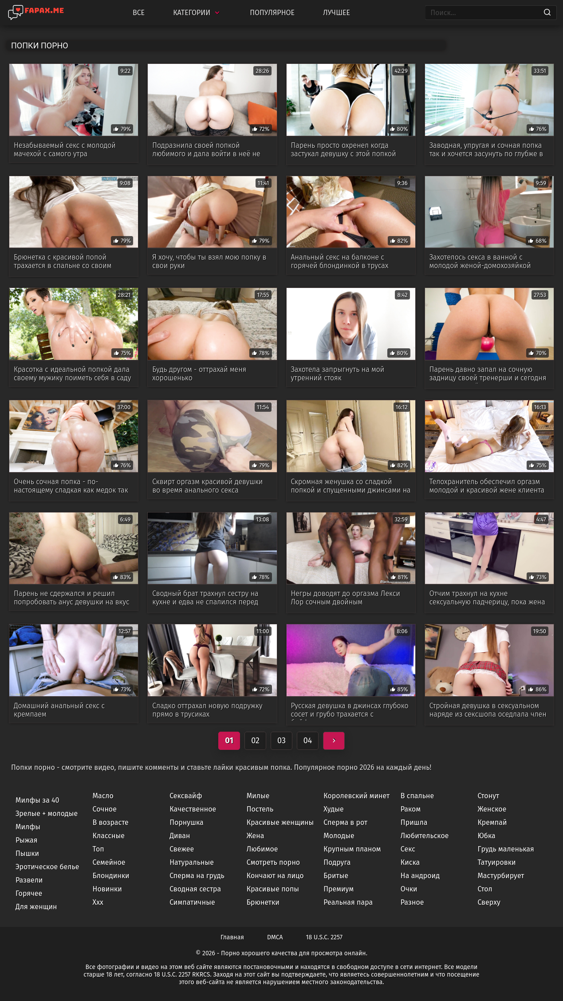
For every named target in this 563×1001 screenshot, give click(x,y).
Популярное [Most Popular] (272, 12)
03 (281, 740)
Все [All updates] (139, 12)
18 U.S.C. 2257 (324, 937)
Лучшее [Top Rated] (336, 12)
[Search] (547, 13)
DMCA (275, 937)
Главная (232, 937)
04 (307, 740)
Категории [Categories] (197, 12)
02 (255, 740)
